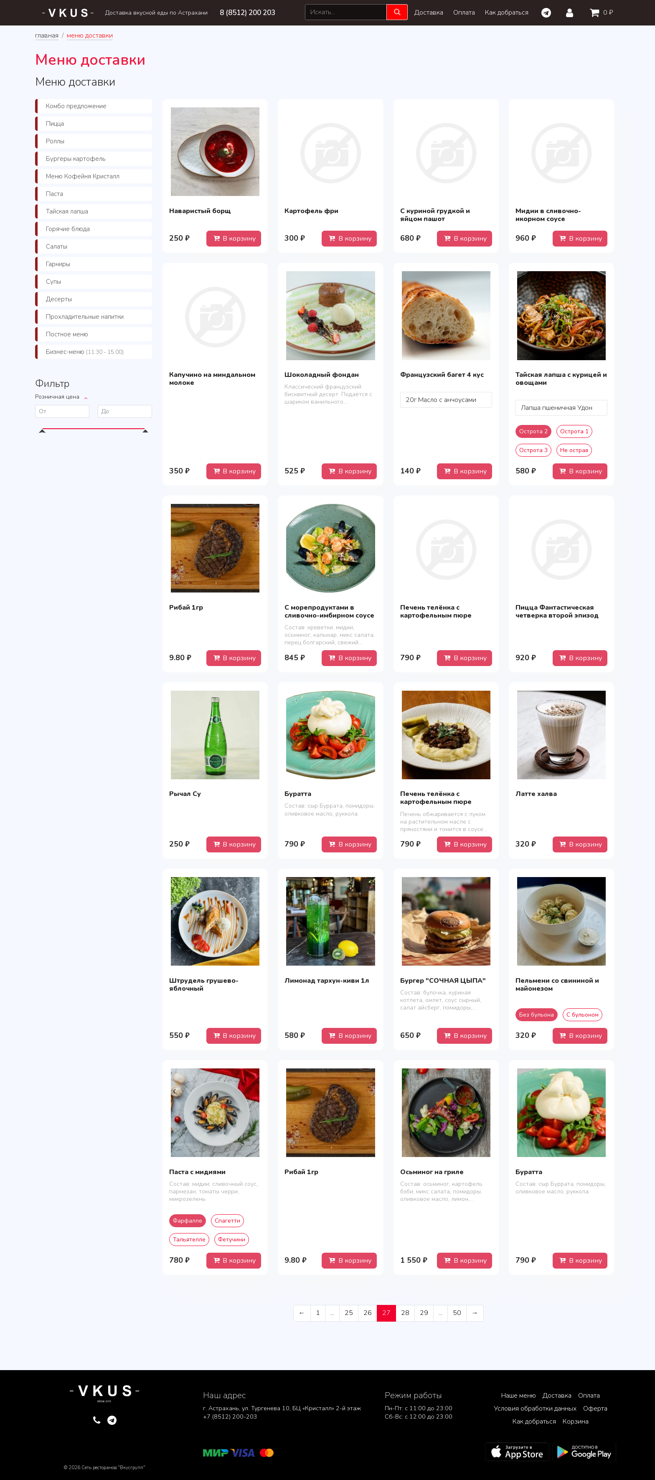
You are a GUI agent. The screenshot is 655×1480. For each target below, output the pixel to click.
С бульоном (582, 1015)
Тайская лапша (67, 211)
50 (457, 1312)
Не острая (574, 450)
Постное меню (67, 334)
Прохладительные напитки (85, 317)
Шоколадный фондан (321, 374)
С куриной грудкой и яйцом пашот (435, 215)
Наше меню (518, 1395)
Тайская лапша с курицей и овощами (561, 378)
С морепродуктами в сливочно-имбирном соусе (329, 611)
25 (349, 1312)
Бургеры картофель (76, 159)
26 (367, 1312)
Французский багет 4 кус (442, 374)
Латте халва (536, 793)
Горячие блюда (68, 229)
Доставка (428, 12)
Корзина (576, 1421)
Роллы (55, 141)
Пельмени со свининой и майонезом (557, 984)
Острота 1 (574, 431)
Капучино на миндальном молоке (212, 378)
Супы (53, 281)
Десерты (59, 299)
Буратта (297, 793)
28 (405, 1312)
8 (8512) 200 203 (247, 13)
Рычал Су (185, 793)
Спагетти (227, 1221)
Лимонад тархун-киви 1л (326, 980)
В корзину (234, 238)
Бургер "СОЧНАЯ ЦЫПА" (443, 980)
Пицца (55, 124)
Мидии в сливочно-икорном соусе (548, 215)
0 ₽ (599, 12)
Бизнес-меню (85, 352)
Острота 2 (533, 431)
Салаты (56, 246)
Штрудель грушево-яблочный (204, 984)
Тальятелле (189, 1240)
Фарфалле (187, 1221)
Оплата (464, 12)
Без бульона (536, 1015)
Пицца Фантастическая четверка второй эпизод (557, 611)
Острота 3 (533, 450)
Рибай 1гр (186, 607)
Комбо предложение (76, 106)
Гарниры (58, 264)
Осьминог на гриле (432, 1172)
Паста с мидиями (197, 1172)
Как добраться (506, 12)
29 (424, 1312)
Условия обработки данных (535, 1408)
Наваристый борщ (200, 211)
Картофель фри (311, 211)
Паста (54, 194)
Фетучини (231, 1240)
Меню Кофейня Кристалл (82, 176)
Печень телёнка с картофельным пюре (436, 611)
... (332, 1312)
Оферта (595, 1408)
